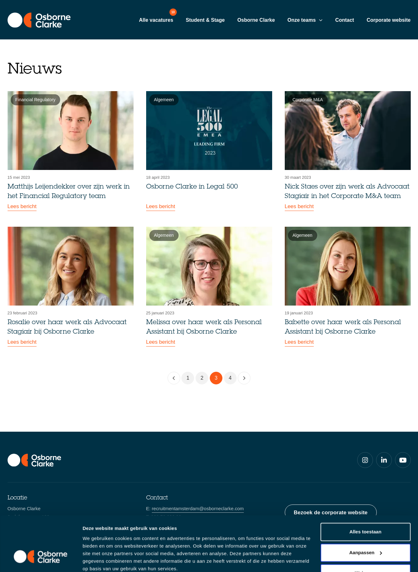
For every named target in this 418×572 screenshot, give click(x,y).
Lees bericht (22, 207)
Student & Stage (205, 20)
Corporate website (389, 20)
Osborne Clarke (256, 20)
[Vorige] (174, 378)
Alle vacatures (156, 20)
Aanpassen (365, 526)
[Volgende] (244, 378)
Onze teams (302, 20)
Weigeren (365, 547)
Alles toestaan (365, 505)
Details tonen (97, 559)
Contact (344, 20)
